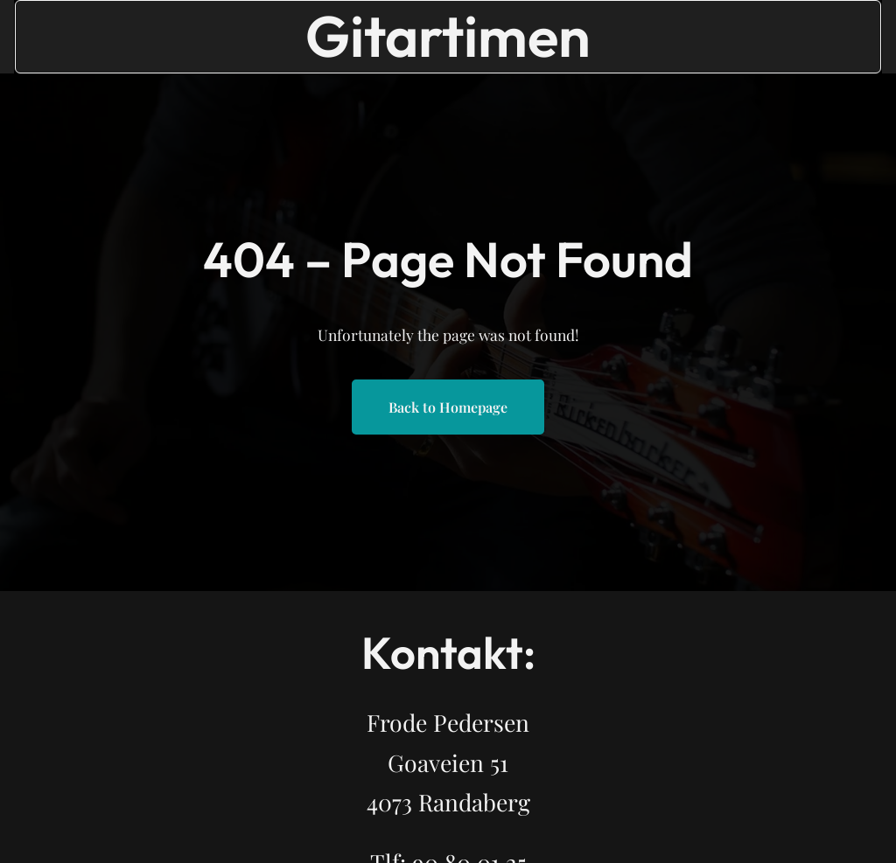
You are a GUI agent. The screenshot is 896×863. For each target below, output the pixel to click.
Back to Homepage (448, 407)
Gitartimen (448, 36)
